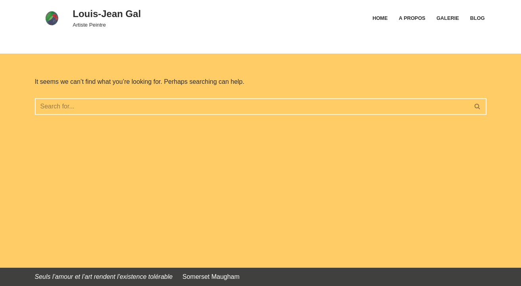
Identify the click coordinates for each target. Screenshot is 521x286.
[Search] (252, 106)
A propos (412, 18)
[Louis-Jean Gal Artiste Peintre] (88, 18)
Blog (477, 18)
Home (379, 18)
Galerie (448, 18)
